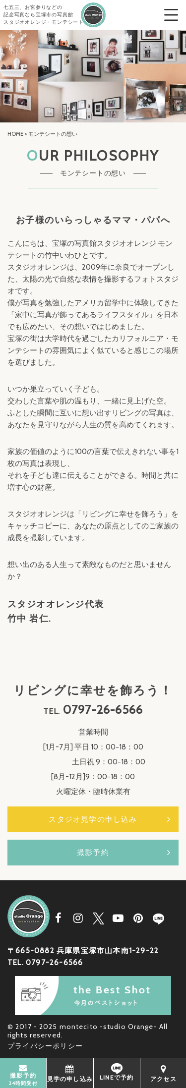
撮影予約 (93, 852)
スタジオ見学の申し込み (93, 819)
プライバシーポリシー (45, 1045)
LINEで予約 (116, 1072)
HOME (15, 133)
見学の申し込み (70, 1073)
